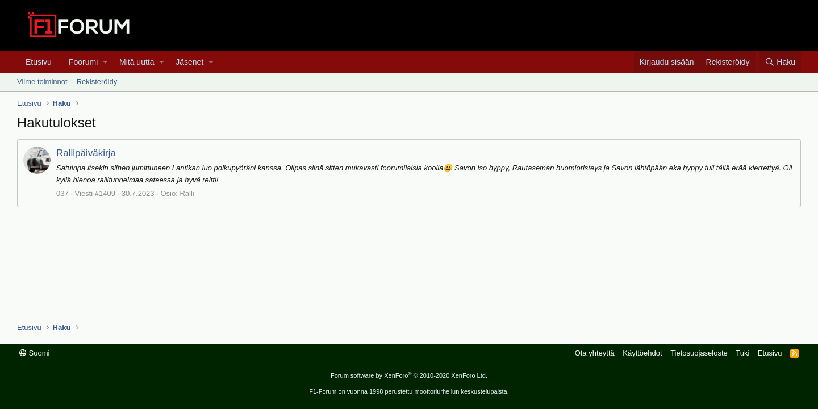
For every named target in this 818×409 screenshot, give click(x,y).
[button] (105, 62)
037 (62, 193)
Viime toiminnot (42, 81)
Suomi (34, 353)
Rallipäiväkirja (86, 153)
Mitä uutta (136, 61)
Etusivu (39, 61)
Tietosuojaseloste (699, 353)
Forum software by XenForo (409, 375)
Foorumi (83, 61)
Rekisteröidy (97, 81)
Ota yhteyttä (595, 353)
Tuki (742, 353)
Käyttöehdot (642, 353)
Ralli (187, 193)
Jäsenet (189, 61)
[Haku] (780, 62)
